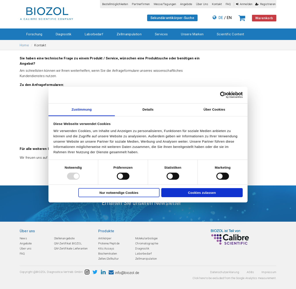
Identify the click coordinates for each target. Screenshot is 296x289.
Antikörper (104, 238)
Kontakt (217, 4)
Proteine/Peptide (108, 243)
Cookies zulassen (202, 193)
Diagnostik (63, 34)
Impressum (268, 272)
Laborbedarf (94, 34)
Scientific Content (230, 34)
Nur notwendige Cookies (119, 193)
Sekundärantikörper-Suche (172, 18)
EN (229, 17)
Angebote (186, 4)
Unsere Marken (192, 34)
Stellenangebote (64, 238)
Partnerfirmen (141, 4)
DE (221, 17)
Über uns (202, 4)
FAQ (228, 4)
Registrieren (265, 4)
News (23, 238)
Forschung (34, 34)
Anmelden (244, 4)
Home (24, 45)
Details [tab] (148, 109)
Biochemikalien (107, 253)
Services (161, 34)
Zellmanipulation (129, 34)
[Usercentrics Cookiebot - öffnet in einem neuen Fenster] (223, 95)
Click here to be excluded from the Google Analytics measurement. (234, 278)
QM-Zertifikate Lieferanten (71, 248)
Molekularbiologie (146, 238)
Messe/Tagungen (165, 4)
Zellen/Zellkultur (108, 258)
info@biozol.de (124, 273)
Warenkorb (264, 18)
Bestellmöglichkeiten (115, 4)
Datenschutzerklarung (224, 272)
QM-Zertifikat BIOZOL (68, 243)
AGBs (250, 272)
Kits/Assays (106, 248)
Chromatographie (146, 243)
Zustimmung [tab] (82, 109)
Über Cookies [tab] (214, 109)
